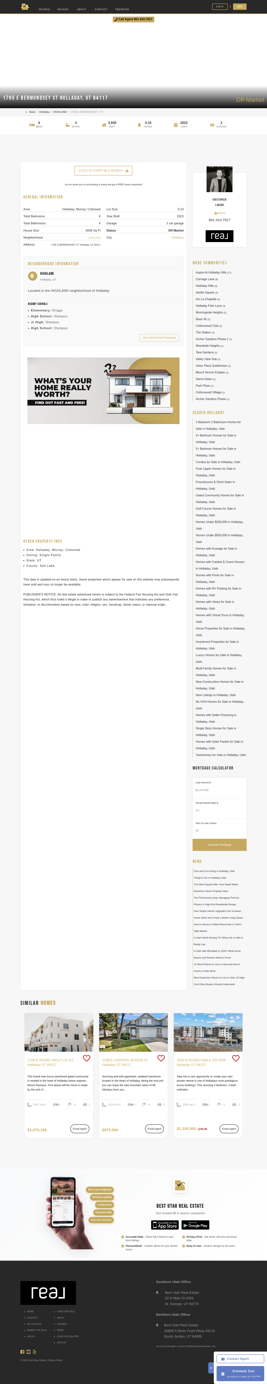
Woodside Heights (209, 345)
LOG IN (29, 1336)
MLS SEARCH (32, 1324)
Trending (122, 9)
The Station (205, 332)
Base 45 (203, 319)
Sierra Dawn (206, 379)
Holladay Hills (206, 285)
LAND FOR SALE (64, 1311)
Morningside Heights (211, 312)
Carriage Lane (207, 279)
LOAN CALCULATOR (66, 1336)
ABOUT (59, 1318)
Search (44, 9)
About (81, 9)
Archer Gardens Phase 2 (214, 339)
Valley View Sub (208, 359)
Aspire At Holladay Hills (213, 272)
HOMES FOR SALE (35, 1330)
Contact (101, 9)
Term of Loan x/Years (206, 823)
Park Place (205, 385)
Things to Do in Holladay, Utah (210, 877)
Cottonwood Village (210, 392)
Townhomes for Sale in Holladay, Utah (221, 755)
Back (30, 111)
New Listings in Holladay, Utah (216, 695)
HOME (29, 1311)
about (219, 213)
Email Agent (80, 1128)
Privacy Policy (55, 1360)
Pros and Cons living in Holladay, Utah (214, 871)
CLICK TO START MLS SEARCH (103, 170)
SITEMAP (60, 1324)
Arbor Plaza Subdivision (213, 365)
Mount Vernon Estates (212, 372)
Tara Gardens (206, 352)
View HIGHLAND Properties (159, 337)
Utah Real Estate (37, 1360)
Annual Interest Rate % (207, 803)
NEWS (59, 1330)
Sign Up (220, 6)
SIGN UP (60, 1342)
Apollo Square (207, 292)
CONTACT (30, 1318)
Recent (63, 9)
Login (240, 6)
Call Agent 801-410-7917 (133, 19)
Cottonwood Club (209, 325)
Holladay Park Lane (210, 305)
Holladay (44, 111)
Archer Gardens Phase (213, 399)
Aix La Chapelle (208, 299)
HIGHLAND (60, 111)
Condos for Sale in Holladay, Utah (218, 462)
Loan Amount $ (203, 782)
